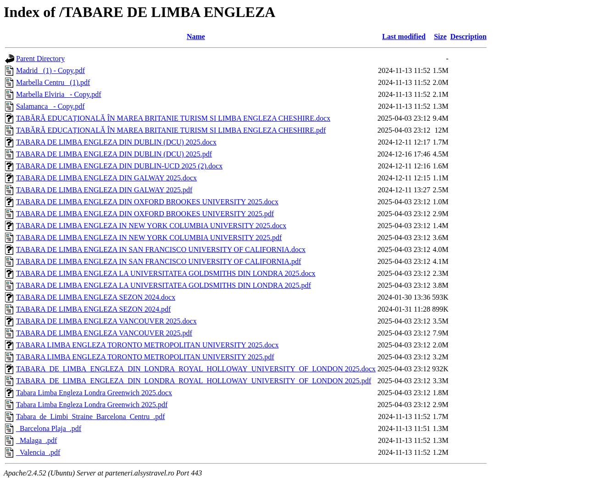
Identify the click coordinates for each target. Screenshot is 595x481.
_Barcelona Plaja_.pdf (48, 428)
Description (468, 36)
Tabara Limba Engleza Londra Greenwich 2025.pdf (91, 404)
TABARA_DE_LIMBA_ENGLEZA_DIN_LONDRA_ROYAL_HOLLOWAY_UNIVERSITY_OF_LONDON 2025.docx (196, 369)
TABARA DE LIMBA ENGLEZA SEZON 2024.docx (95, 297)
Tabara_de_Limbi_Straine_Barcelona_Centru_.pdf (90, 416)
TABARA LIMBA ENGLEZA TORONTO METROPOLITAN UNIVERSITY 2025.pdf (145, 357)
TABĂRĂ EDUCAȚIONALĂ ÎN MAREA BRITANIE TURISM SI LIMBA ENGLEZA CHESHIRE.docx (173, 118)
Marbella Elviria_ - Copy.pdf (58, 94)
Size (440, 36)
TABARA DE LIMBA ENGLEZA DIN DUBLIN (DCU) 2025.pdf (114, 154)
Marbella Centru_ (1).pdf (53, 82)
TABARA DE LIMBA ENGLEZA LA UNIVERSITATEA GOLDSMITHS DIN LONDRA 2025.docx (166, 273)
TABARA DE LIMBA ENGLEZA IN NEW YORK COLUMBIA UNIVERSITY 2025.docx (151, 225)
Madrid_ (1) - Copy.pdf (50, 70)
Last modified (404, 36)
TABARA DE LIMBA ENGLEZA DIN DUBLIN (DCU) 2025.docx (116, 142)
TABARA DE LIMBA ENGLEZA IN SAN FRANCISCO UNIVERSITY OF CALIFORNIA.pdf (158, 261)
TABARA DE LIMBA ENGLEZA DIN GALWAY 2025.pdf (104, 190)
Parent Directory (40, 58)
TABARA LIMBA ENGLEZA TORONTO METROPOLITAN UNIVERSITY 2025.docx (147, 345)
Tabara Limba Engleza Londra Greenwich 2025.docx (94, 393)
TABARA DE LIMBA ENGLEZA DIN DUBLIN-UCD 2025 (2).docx (119, 166)
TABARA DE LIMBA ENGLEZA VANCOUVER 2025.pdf (104, 333)
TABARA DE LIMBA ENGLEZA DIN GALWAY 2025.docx (106, 178)
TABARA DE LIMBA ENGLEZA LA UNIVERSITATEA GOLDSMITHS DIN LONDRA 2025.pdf (163, 285)
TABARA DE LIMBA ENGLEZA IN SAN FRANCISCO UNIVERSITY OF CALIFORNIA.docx (161, 249)
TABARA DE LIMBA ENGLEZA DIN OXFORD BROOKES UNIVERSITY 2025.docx (147, 202)
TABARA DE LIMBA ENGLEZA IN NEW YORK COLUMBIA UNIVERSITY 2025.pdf (149, 237)
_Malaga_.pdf (36, 440)
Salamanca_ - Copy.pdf (50, 106)
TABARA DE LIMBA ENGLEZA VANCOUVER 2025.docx (106, 321)
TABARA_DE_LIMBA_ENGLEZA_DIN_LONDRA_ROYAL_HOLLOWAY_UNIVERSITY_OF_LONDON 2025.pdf (193, 381)
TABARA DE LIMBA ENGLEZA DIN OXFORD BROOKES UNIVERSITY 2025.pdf (145, 214)
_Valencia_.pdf (38, 452)
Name (196, 36)
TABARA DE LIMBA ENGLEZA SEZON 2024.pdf (93, 309)
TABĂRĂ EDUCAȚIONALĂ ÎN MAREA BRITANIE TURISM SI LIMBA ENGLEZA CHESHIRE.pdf (171, 130)
